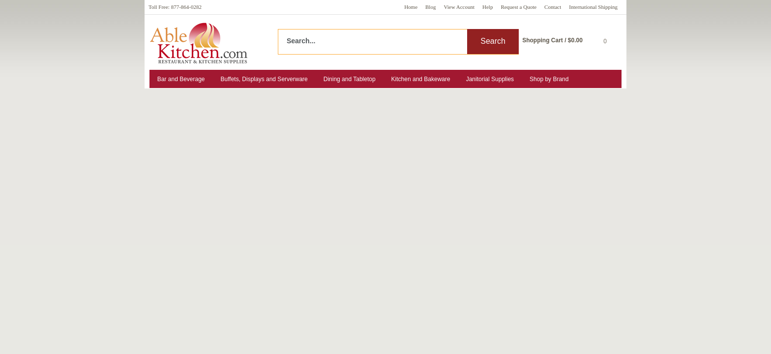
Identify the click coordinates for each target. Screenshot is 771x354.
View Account (459, 7)
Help (487, 7)
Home (410, 7)
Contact (552, 7)
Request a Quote (518, 7)
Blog (430, 7)
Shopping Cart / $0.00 (552, 40)
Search (492, 41)
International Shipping (593, 7)
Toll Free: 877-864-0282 (175, 7)
